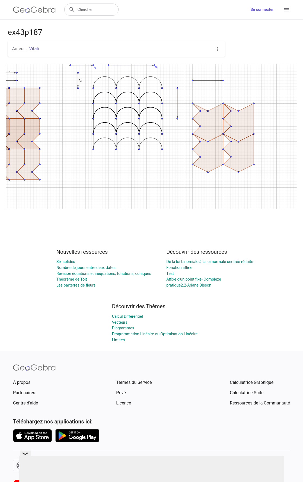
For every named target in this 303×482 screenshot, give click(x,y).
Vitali (34, 48)
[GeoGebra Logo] (34, 10)
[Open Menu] (286, 10)
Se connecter (262, 9)
